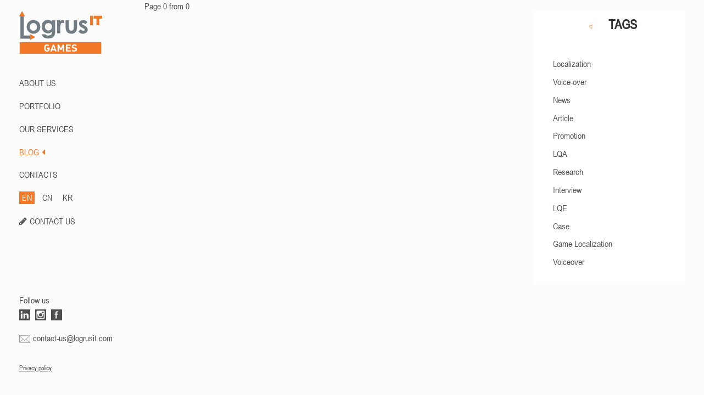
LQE (560, 208)
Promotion (569, 135)
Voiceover (568, 262)
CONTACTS (38, 174)
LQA (560, 154)
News (562, 100)
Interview (567, 190)
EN (27, 197)
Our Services (46, 129)
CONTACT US (52, 221)
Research (568, 172)
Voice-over (569, 82)
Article (563, 118)
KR (67, 197)
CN (47, 197)
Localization (572, 64)
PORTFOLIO (39, 106)
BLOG (32, 152)
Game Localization (582, 244)
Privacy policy (35, 368)
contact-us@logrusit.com (73, 338)
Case (561, 226)
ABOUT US (37, 83)
